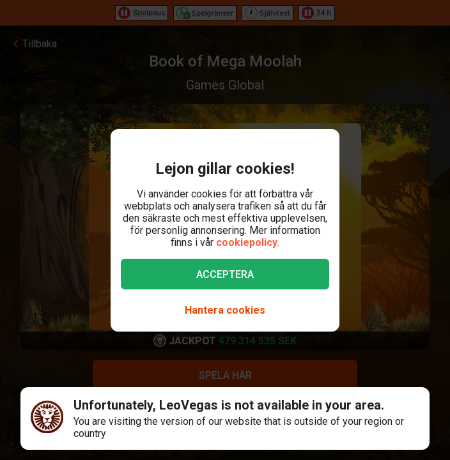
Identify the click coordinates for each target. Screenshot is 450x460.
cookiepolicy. (247, 242)
